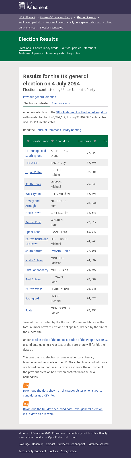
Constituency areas (45, 48)
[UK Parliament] (33, 5)
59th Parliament (55, 22)
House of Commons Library (56, 17)
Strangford (32, 298)
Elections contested (36, 103)
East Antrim (33, 279)
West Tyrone (33, 194)
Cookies (53, 451)
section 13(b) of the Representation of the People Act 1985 (69, 340)
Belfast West (33, 289)
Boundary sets (55, 53)
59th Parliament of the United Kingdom (81, 112)
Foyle (28, 310)
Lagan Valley (33, 172)
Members (90, 48)
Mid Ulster (32, 163)
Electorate (84, 141)
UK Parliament (27, 17)
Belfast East (33, 222)
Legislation (74, 53)
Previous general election (39, 97)
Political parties (71, 48)
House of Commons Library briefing (58, 130)
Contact (50, 444)
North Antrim (34, 260)
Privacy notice (68, 451)
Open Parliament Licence (62, 437)
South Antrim (33, 251)
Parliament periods (30, 22)
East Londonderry (36, 270)
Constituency (40, 141)
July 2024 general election (85, 22)
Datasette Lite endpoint (71, 444)
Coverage (24, 444)
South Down (33, 184)
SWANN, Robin (60, 251)
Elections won (61, 103)
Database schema (98, 444)
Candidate (62, 141)
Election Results (86, 17)
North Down (33, 213)
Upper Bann (32, 232)
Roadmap (37, 444)
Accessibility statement (32, 451)
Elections (25, 48)
